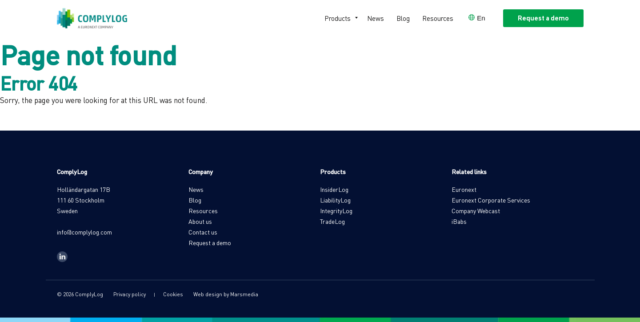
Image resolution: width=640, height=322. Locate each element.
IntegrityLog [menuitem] (336, 211)
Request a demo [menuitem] (209, 242)
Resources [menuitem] (437, 18)
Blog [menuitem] (403, 18)
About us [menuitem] (200, 221)
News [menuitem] (375, 18)
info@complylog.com (84, 232)
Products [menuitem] (337, 18)
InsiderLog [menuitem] (334, 189)
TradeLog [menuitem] (332, 221)
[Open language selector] (477, 18)
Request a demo (543, 17)
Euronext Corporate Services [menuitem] (491, 200)
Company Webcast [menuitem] (476, 211)
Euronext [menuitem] (464, 189)
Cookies (173, 294)
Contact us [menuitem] (202, 232)
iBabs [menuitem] (459, 221)
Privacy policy (129, 294)
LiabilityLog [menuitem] (335, 200)
